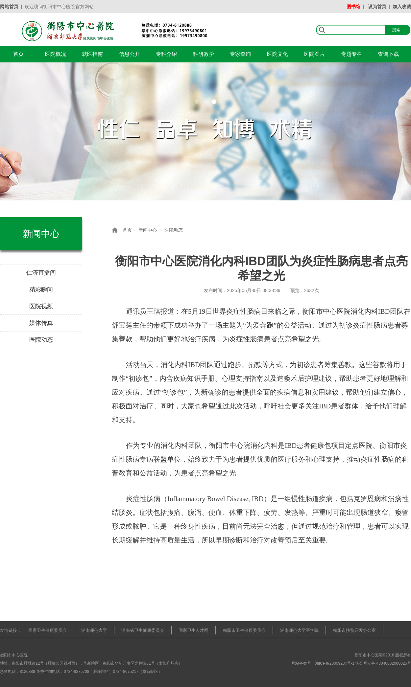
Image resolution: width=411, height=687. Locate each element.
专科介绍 (166, 54)
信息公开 (129, 54)
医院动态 (173, 230)
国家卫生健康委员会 (47, 630)
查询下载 (388, 54)
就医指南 (92, 54)
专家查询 (240, 54)
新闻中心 (147, 230)
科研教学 (203, 54)
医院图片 (314, 54)
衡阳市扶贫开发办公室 (354, 630)
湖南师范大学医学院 (299, 630)
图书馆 (353, 6)
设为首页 (377, 6)
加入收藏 (402, 6)
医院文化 (277, 54)
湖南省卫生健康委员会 (142, 630)
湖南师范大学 (94, 630)
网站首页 (9, 6)
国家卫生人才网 (193, 630)
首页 (18, 54)
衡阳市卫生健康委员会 (244, 630)
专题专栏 (351, 54)
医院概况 (55, 54)
